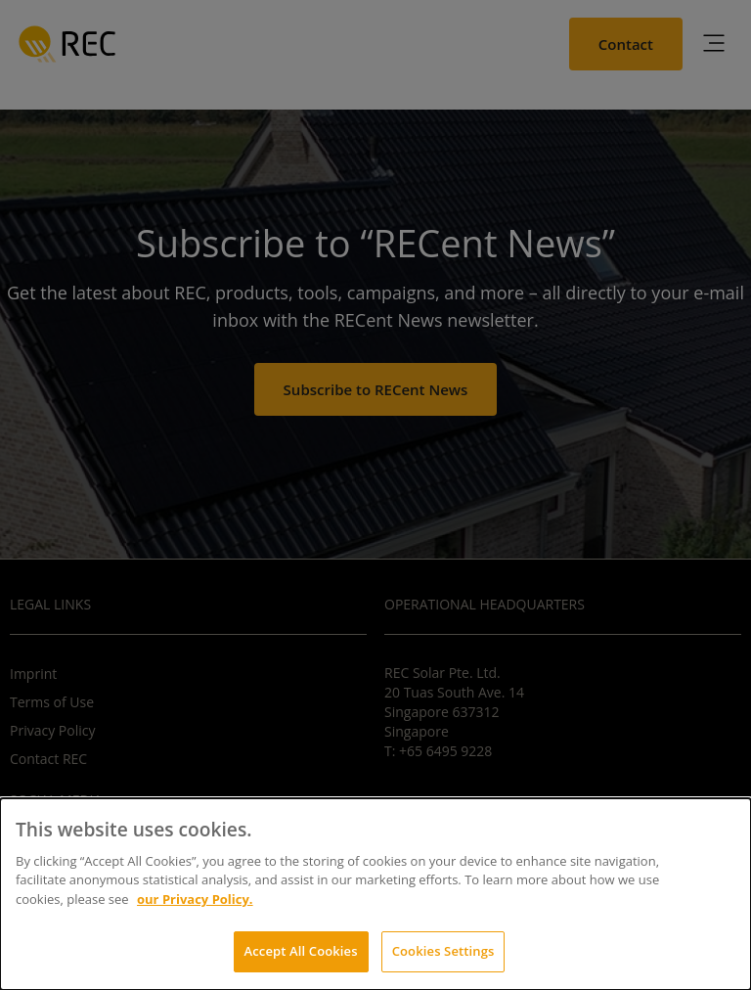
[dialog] (375, 894)
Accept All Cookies (301, 951)
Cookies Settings (443, 951)
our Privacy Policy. (195, 899)
